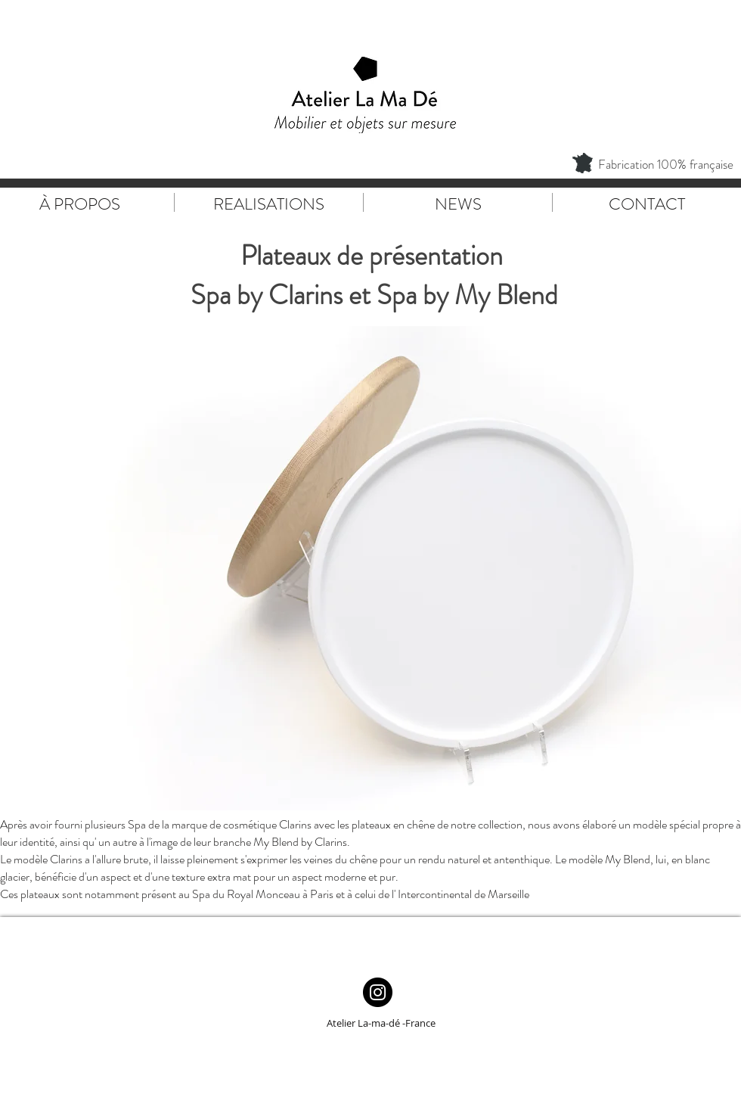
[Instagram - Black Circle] (377, 992)
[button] (370, 568)
